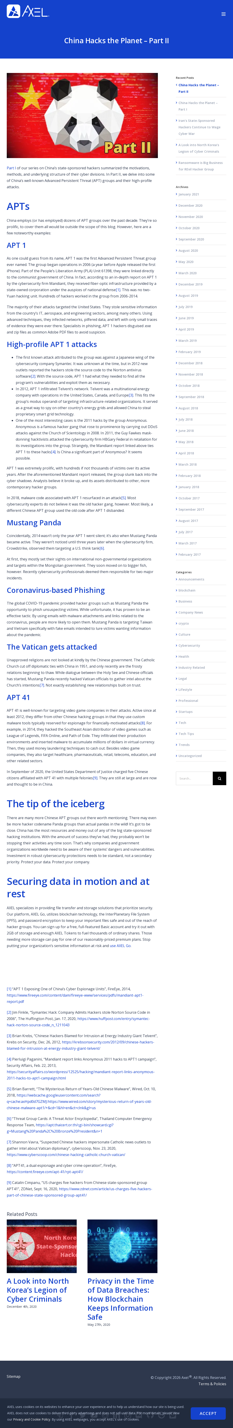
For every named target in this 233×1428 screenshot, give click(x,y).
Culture (184, 634)
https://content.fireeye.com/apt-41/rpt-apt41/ (45, 1171)
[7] (42, 685)
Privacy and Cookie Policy (39, 1419)
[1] (118, 289)
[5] (123, 497)
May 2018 (186, 442)
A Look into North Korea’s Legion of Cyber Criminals (38, 1290)
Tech (182, 723)
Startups (186, 711)
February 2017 (190, 554)
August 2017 (188, 521)
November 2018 (191, 374)
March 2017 (188, 543)
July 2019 (186, 307)
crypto (184, 623)
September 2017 (191, 509)
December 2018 (190, 363)
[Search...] (194, 778)
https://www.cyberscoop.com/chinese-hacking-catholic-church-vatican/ (66, 1154)
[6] (101, 548)
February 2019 (190, 352)
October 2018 (189, 385)
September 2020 (191, 239)
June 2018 (186, 430)
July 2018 (186, 419)
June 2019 (186, 318)
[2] (33, 376)
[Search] (219, 778)
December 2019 (190, 284)
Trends (184, 745)
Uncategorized (190, 756)
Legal (183, 678)
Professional (188, 700)
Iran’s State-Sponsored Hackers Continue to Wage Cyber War (199, 127)
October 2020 (189, 228)
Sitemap (13, 1376)
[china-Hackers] (82, 115)
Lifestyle (185, 689)
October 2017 (189, 498)
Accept (208, 1413)
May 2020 (186, 262)
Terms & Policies (212, 1383)
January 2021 (189, 194)
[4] (53, 451)
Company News (191, 612)
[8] (142, 723)
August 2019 (188, 295)
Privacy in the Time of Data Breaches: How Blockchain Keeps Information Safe (120, 1299)
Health (184, 656)
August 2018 (188, 408)
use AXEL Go (120, 945)
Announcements (191, 579)
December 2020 (190, 205)
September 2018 (191, 397)
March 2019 (188, 340)
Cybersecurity (189, 645)
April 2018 (186, 453)
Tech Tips (186, 734)
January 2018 (189, 487)
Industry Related (192, 667)
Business (185, 601)
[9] (95, 777)
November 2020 (191, 217)
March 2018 (188, 464)
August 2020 (188, 250)
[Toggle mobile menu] (224, 14)
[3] (131, 395)
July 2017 (186, 532)
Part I (11, 167)
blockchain (187, 590)
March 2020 (188, 273)
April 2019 (186, 329)
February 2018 (190, 476)
